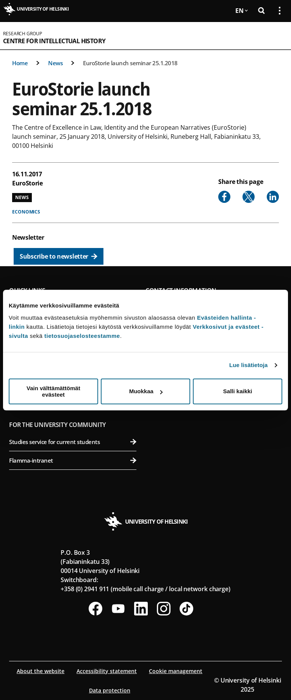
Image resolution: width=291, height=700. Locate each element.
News (55, 63)
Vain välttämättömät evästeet (53, 391)
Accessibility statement (107, 671)
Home (20, 63)
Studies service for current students (72, 442)
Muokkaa (146, 391)
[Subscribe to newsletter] (58, 256)
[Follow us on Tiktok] (186, 608)
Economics (26, 212)
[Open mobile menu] (276, 35)
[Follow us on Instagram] (164, 608)
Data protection (109, 690)
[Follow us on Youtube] (118, 608)
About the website (40, 671)
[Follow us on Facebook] (95, 608)
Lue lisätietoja (248, 365)
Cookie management (175, 671)
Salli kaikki (237, 391)
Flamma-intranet (72, 460)
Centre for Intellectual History (54, 41)
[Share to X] (248, 197)
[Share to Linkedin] (273, 197)
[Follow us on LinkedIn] (141, 608)
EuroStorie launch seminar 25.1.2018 (130, 63)
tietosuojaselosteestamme (82, 336)
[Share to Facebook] (224, 197)
